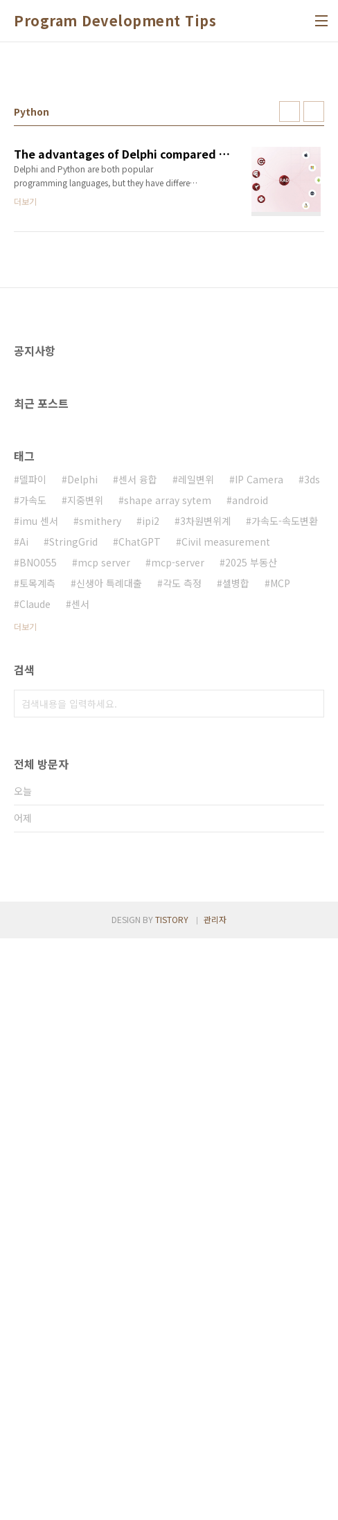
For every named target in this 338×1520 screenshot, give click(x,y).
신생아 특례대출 (109, 971)
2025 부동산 (251, 950)
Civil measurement (225, 929)
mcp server (104, 950)
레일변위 (196, 867)
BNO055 (38, 950)
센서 (80, 992)
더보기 (25, 1014)
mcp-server (177, 950)
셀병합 (235, 971)
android (250, 888)
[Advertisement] (169, 160)
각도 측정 (182, 971)
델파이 (32, 867)
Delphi (82, 867)
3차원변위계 (205, 908)
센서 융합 (137, 867)
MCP (280, 971)
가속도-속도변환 (284, 908)
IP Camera (259, 867)
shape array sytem (167, 888)
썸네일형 (289, 305)
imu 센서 (38, 908)
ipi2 (150, 908)
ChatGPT (139, 929)
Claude (35, 992)
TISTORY (171, 1501)
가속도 (32, 888)
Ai (23, 929)
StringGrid (73, 929)
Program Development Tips (115, 21)
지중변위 (85, 888)
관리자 (215, 1501)
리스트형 (313, 305)
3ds (312, 867)
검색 (310, 1091)
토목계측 (37, 971)
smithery (100, 908)
